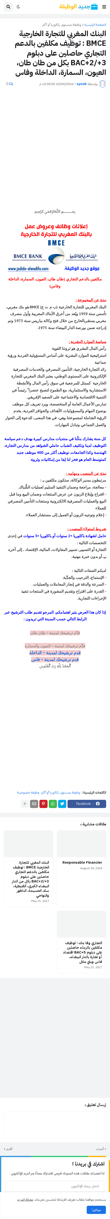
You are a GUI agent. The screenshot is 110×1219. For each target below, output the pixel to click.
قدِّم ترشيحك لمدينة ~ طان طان (55, 632)
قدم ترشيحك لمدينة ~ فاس (55, 659)
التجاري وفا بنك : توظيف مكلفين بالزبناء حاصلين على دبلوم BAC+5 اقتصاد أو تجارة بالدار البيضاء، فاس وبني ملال (82, 952)
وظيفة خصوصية (28, 792)
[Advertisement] (55, 148)
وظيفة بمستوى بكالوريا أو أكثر (62, 24)
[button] (104, 7)
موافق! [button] (96, 1209)
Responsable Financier (82, 862)
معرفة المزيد (25, 1199)
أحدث (100, 1149)
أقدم (9, 1149)
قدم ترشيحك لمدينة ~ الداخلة (55, 653)
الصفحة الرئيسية (95, 24)
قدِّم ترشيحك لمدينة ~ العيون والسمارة (55, 645)
